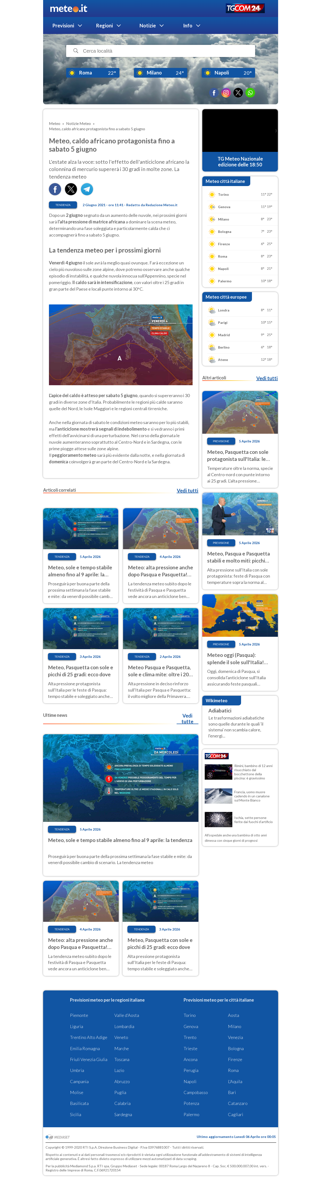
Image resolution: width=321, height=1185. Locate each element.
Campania (79, 1081)
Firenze (235, 1059)
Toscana (121, 1059)
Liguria (76, 1026)
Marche (121, 1048)
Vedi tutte (187, 718)
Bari (232, 1092)
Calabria (122, 1103)
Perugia (191, 1070)
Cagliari (235, 1114)
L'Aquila (235, 1081)
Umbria (77, 1070)
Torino (190, 1015)
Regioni (104, 25)
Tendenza (62, 205)
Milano (234, 1026)
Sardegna (123, 1114)
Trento (190, 1037)
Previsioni (63, 25)
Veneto (121, 1037)
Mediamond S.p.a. (83, 1166)
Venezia (235, 1037)
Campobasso (196, 1092)
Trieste (190, 1048)
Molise (76, 1092)
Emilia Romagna (85, 1048)
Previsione (221, 441)
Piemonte (79, 1015)
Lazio (119, 1070)
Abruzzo (122, 1081)
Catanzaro (238, 1103)
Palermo (191, 1114)
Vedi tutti (187, 490)
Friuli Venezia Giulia (88, 1059)
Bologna (236, 1048)
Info (187, 25)
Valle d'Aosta (126, 1015)
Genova (191, 1026)
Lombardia (124, 1026)
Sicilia (75, 1114)
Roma (233, 1070)
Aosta (233, 1015)
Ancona (190, 1059)
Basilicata (79, 1103)
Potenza (191, 1103)
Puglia (120, 1092)
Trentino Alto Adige (88, 1037)
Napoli (190, 1081)
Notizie (148, 25)
